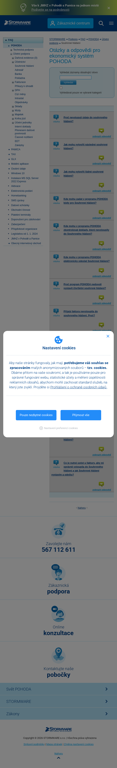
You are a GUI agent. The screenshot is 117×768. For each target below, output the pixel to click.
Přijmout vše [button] (80, 415)
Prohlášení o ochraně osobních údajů (78, 387)
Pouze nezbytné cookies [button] (36, 415)
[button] (58, 428)
